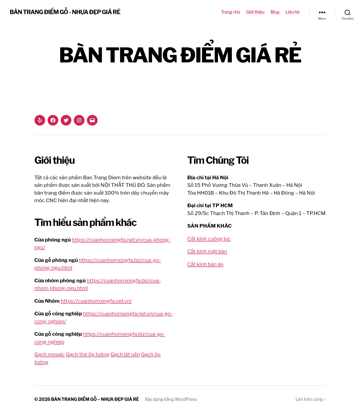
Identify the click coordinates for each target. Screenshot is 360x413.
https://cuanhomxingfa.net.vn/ (96, 301)
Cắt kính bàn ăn (205, 264)
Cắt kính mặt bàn (207, 251)
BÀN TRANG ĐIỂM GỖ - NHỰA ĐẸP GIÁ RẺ (65, 12)
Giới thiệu (255, 12)
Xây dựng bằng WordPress (171, 399)
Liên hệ (292, 12)
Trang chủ (230, 12)
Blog (274, 12)
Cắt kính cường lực (209, 239)
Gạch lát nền (125, 354)
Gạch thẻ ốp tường (87, 354)
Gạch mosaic (49, 354)
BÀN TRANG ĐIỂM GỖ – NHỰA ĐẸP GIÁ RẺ (95, 399)
